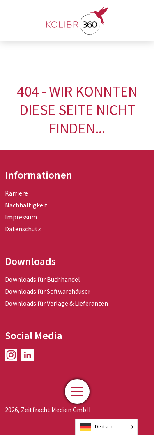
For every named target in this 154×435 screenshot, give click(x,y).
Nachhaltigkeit (26, 205)
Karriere (16, 193)
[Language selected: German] (106, 427)
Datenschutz (23, 229)
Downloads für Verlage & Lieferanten (56, 303)
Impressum (21, 217)
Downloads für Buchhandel (42, 279)
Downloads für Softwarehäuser (47, 291)
